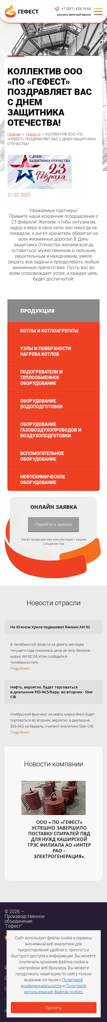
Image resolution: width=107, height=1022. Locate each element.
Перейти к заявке (53, 524)
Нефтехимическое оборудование (42, 479)
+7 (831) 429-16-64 (76, 8)
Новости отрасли (53, 602)
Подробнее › (20, 668)
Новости (33, 134)
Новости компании (53, 763)
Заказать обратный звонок (74, 14)
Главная (14, 134)
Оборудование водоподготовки (41, 403)
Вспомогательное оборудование (42, 456)
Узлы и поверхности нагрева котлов (45, 351)
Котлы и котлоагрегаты (49, 331)
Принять (53, 1007)
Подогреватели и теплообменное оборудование (41, 377)
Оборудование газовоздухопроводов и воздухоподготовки (50, 429)
